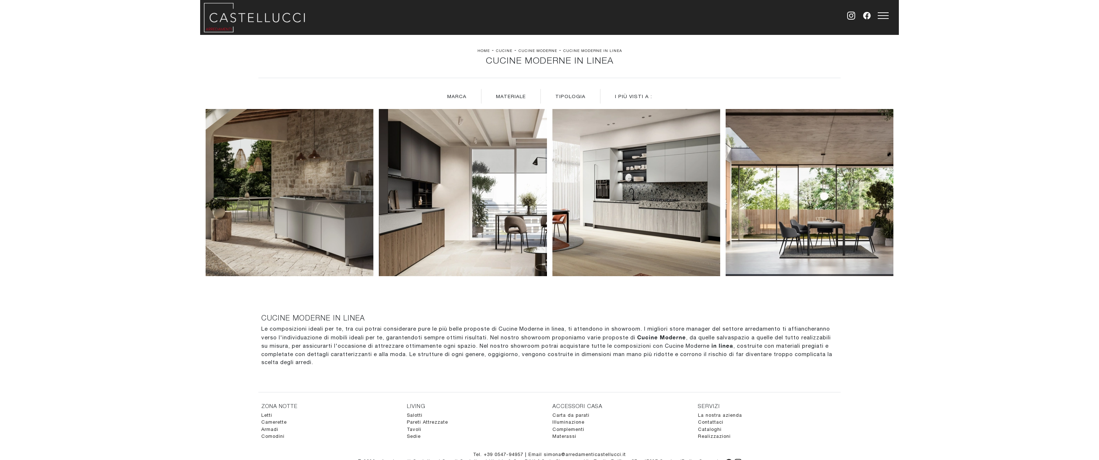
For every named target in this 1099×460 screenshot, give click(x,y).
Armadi (269, 429)
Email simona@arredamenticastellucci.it (577, 454)
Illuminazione (568, 422)
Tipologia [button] (570, 96)
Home (483, 50)
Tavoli (414, 429)
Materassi (564, 436)
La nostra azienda (720, 415)
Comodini (273, 436)
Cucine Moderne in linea (592, 50)
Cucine (504, 50)
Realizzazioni (714, 436)
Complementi (568, 429)
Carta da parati (571, 415)
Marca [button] (457, 96)
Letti (266, 415)
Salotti (414, 415)
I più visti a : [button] (633, 96)
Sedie (414, 436)
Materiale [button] (511, 96)
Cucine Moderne (538, 50)
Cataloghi (710, 429)
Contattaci (710, 422)
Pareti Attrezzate (427, 422)
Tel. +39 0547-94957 (499, 454)
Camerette (274, 422)
